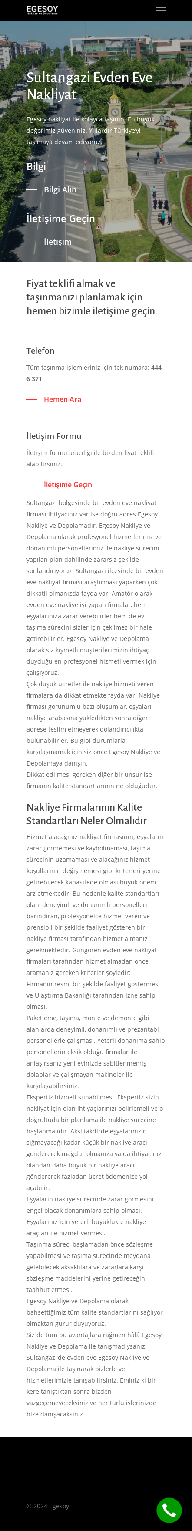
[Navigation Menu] (161, 10)
